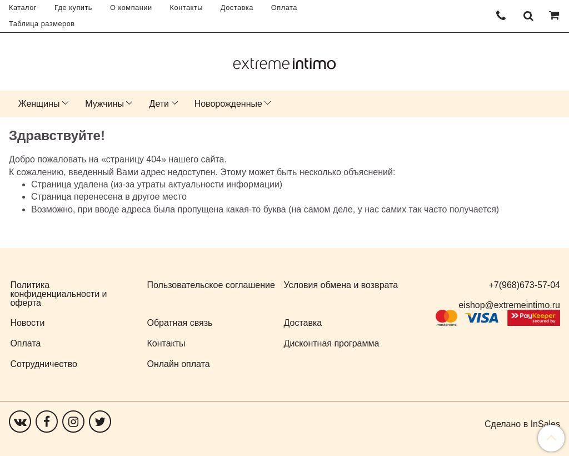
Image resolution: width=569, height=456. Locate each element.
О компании (131, 7)
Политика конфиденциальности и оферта (58, 294)
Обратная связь (179, 323)
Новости (27, 323)
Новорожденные (228, 103)
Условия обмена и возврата (341, 285)
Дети (159, 103)
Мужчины (104, 103)
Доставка (237, 7)
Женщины (39, 103)
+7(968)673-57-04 (524, 285)
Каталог (23, 7)
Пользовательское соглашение (210, 285)
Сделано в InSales (522, 424)
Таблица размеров (42, 23)
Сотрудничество (43, 364)
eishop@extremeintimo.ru (509, 305)
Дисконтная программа (332, 343)
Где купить (73, 7)
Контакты (186, 7)
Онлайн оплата (178, 364)
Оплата (284, 7)
